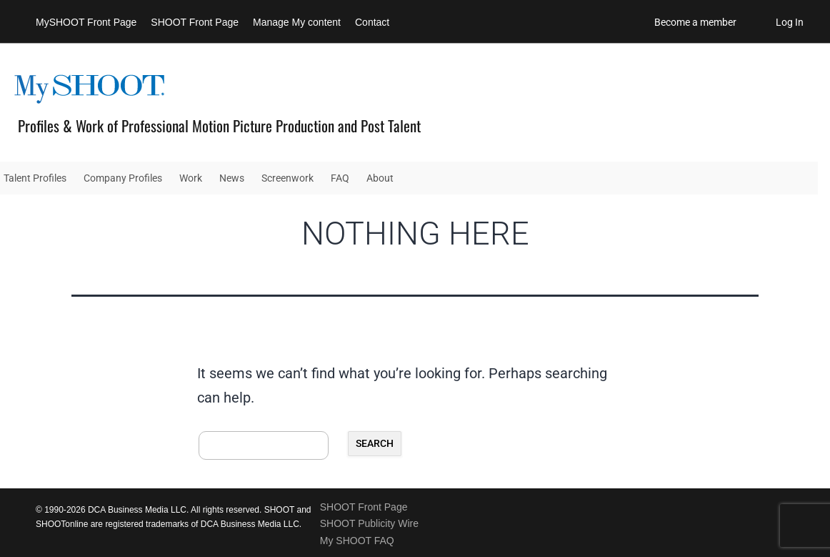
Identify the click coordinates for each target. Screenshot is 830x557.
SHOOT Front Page (195, 22)
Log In (790, 22)
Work (190, 178)
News (231, 178)
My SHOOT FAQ (357, 540)
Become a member (695, 22)
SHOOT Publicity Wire (369, 523)
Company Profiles (123, 178)
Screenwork (287, 178)
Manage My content (297, 22)
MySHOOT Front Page (86, 22)
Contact (372, 22)
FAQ (340, 178)
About (380, 178)
